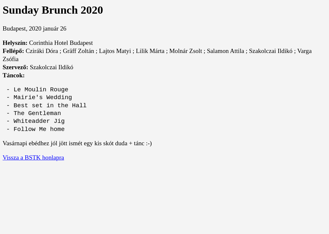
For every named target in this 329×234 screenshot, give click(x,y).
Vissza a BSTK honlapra (33, 157)
